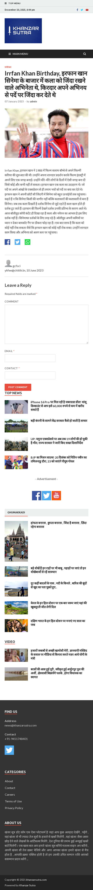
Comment (12, 301)
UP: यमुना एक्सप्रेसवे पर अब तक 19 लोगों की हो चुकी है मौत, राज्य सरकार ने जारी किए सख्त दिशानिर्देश (59, 441)
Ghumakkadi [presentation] (16, 512)
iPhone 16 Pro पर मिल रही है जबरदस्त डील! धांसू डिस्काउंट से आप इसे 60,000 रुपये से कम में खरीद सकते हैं (58, 406)
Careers (10, 794)
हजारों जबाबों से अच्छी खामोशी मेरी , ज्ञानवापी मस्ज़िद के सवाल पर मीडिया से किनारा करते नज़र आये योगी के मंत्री (59, 654)
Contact (12, 368)
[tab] (16, 512)
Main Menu (20, 53)
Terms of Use (13, 801)
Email (10, 351)
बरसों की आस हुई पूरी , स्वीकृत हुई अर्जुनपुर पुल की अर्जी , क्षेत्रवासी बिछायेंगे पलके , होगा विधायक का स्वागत (57, 673)
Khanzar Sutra (27, 885)
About (9, 781)
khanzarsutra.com (36, 879)
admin (33, 101)
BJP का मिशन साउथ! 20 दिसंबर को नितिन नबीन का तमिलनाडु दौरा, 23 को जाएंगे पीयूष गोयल (59, 459)
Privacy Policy (14, 808)
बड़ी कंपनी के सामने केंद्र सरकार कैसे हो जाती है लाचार (59, 420)
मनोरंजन (8, 67)
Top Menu (14, 3)
